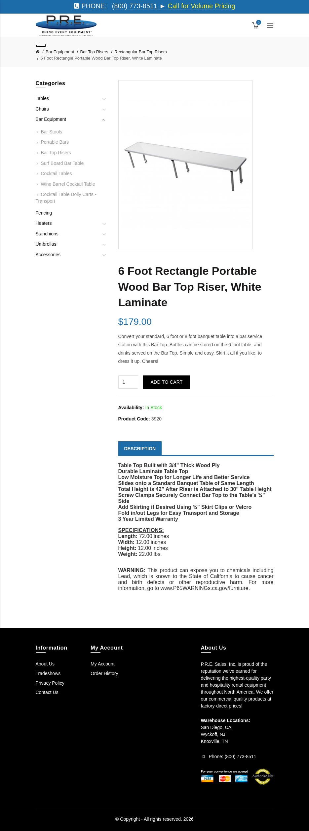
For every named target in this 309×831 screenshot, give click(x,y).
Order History (104, 673)
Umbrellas (46, 244)
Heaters (44, 223)
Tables (42, 98)
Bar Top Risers (94, 51)
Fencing (44, 213)
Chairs (42, 109)
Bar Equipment (60, 51)
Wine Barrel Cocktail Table (68, 184)
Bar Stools (51, 131)
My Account (102, 663)
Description (140, 448)
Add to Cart (166, 382)
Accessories (48, 254)
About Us (45, 663)
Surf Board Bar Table (62, 163)
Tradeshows (48, 673)
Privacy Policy (50, 683)
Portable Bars (55, 142)
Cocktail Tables (56, 173)
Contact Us (47, 692)
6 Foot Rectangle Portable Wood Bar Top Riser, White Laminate (101, 58)
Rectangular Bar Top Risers (140, 51)
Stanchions (47, 233)
